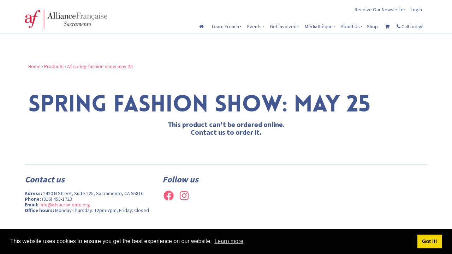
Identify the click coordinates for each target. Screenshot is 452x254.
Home (34, 66)
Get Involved (283, 26)
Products (54, 66)
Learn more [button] (228, 241)
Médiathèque (319, 26)
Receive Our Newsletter (380, 9)
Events (254, 26)
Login (416, 9)
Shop (372, 26)
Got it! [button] (429, 241)
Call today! (410, 26)
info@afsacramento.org (65, 204)
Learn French (225, 26)
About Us (350, 26)
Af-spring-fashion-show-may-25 (100, 66)
